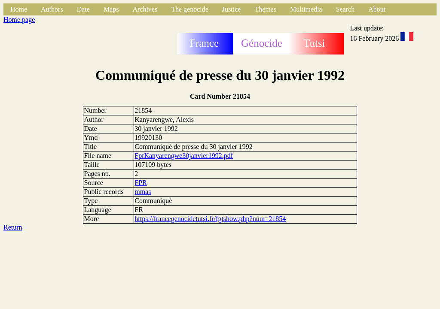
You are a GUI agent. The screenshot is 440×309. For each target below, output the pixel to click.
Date (83, 9)
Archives (144, 9)
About (376, 9)
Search (345, 9)
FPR (140, 182)
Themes (265, 9)
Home (18, 9)
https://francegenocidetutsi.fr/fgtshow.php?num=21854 (210, 218)
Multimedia (306, 9)
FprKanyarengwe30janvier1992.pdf (183, 155)
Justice (231, 9)
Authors (52, 9)
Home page (19, 19)
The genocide (189, 9)
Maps (111, 9)
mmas (142, 191)
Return (12, 227)
